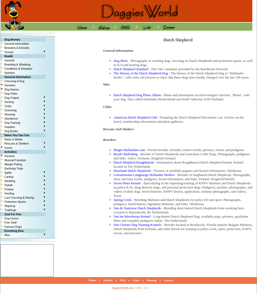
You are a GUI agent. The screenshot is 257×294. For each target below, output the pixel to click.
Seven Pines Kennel (127, 183)
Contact (168, 280)
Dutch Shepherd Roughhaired (134, 162)
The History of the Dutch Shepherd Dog (141, 73)
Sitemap (152, 280)
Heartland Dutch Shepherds (132, 171)
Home (92, 280)
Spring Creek (122, 200)
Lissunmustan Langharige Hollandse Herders (144, 175)
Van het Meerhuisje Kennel (132, 216)
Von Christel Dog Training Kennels (137, 225)
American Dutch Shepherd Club (135, 117)
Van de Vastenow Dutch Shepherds (137, 208)
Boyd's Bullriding (125, 154)
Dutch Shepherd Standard (131, 69)
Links (136, 280)
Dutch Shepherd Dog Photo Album (137, 95)
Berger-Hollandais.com (129, 150)
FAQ (123, 280)
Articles (108, 280)
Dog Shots (121, 61)
